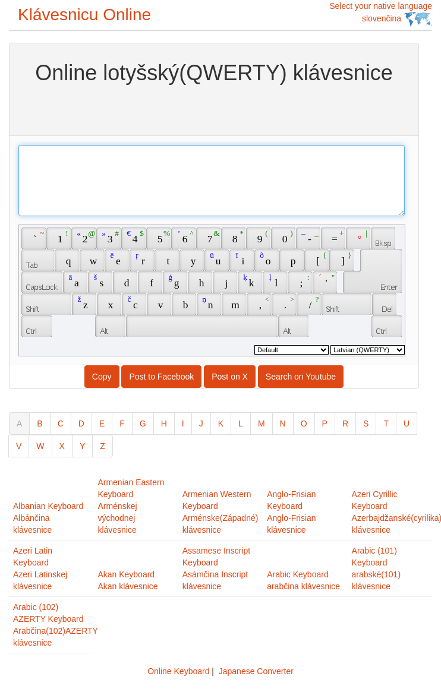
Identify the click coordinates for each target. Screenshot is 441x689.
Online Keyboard (178, 671)
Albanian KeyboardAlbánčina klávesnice (48, 518)
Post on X (230, 376)
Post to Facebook (161, 376)
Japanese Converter (256, 671)
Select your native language (380, 14)
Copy (102, 376)
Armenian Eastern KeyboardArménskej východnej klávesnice (130, 506)
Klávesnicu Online (84, 14)
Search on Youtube (301, 376)
